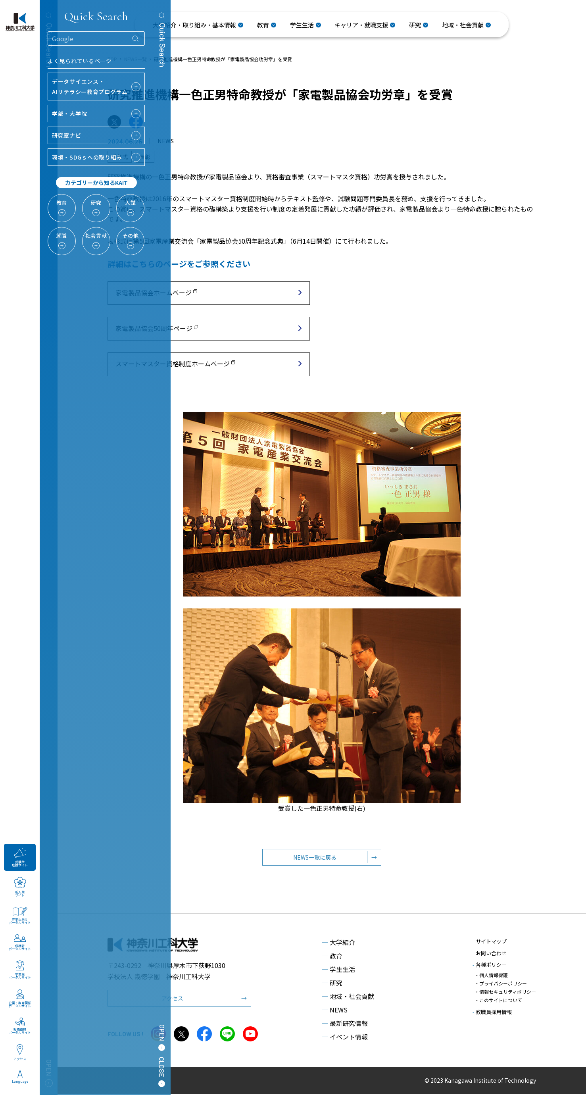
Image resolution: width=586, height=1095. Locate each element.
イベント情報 (345, 1038)
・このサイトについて (498, 998)
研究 (332, 984)
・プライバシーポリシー (501, 983)
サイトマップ (490, 943)
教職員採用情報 (492, 1010)
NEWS (335, 1011)
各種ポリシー (490, 966)
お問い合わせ (490, 954)
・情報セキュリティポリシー (505, 990)
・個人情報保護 (491, 975)
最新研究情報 (345, 1025)
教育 (332, 957)
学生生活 (338, 971)
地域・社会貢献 (348, 998)
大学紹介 (338, 944)
